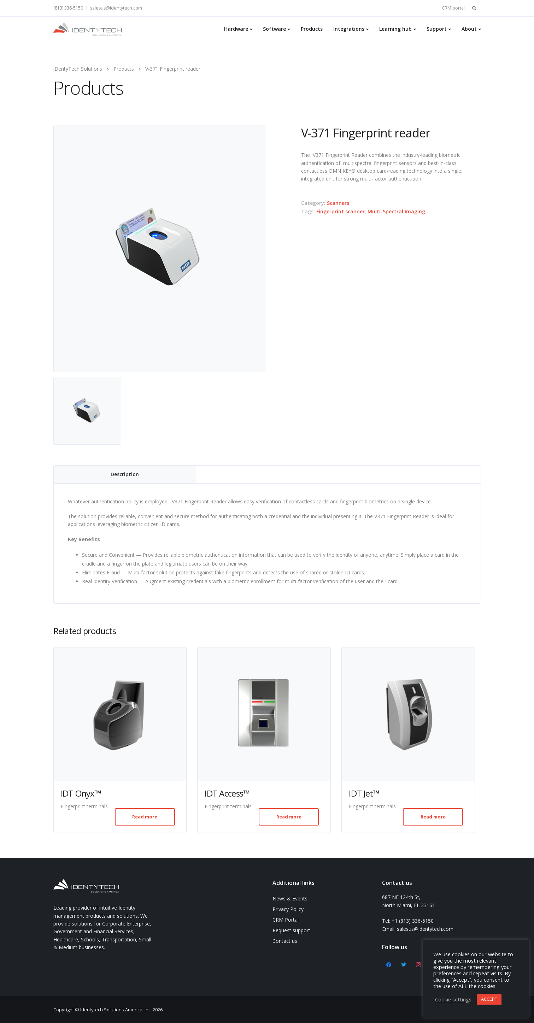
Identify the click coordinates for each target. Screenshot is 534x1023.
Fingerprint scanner (340, 211)
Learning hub (395, 28)
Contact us (284, 941)
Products (312, 28)
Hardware (236, 28)
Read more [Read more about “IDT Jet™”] (433, 817)
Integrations (348, 28)
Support (437, 28)
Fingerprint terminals (84, 806)
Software (274, 28)
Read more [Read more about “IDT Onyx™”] (144, 817)
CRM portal (453, 8)
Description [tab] (125, 474)
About (469, 28)
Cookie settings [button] (453, 999)
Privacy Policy (288, 909)
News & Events (289, 898)
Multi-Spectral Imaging (396, 211)
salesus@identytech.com (116, 8)
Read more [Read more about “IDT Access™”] (288, 817)
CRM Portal (285, 919)
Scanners (338, 203)
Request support (291, 930)
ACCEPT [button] (489, 999)
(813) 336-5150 (68, 8)
